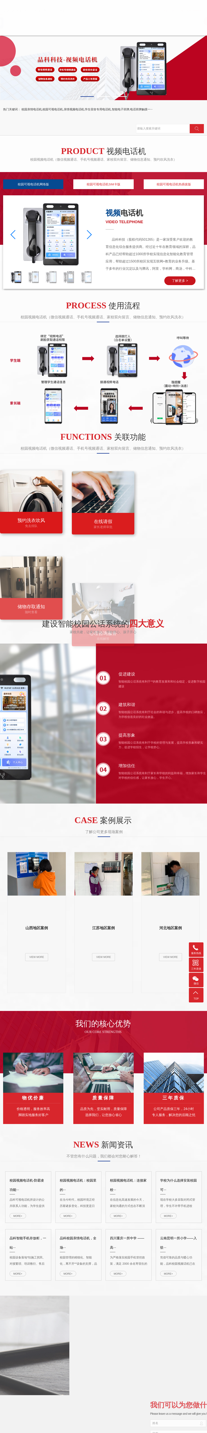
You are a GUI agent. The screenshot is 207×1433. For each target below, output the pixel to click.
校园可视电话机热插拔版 (174, 184)
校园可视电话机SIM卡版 (103, 184)
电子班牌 (181, 21)
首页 (142, 21)
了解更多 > (180, 280)
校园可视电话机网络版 (33, 184)
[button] (87, 96)
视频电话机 (162, 21)
